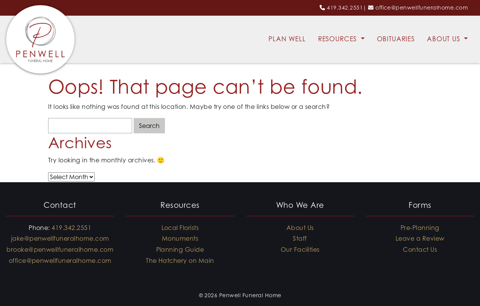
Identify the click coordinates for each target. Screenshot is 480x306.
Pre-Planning (420, 228)
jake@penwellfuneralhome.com (60, 238)
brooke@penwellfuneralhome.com (59, 249)
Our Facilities (300, 249)
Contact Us (420, 249)
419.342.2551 (345, 7)
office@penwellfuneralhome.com (421, 7)
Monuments (180, 238)
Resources (338, 39)
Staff (300, 238)
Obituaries (396, 39)
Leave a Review (420, 238)
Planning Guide (180, 249)
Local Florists (180, 228)
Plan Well (287, 39)
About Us (444, 39)
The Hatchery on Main (180, 260)
